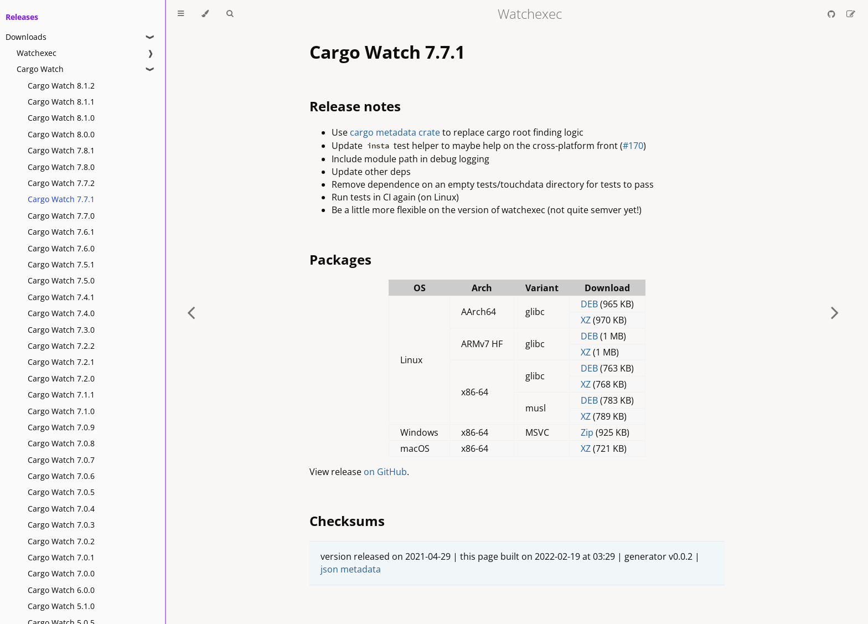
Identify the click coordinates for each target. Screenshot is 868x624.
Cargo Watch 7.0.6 (61, 476)
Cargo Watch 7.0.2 (61, 541)
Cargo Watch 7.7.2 (61, 183)
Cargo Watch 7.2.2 (61, 346)
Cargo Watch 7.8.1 (61, 150)
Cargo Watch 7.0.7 (61, 460)
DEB (589, 304)
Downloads (26, 37)
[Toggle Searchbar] (230, 14)
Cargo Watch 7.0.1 (61, 557)
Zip (587, 432)
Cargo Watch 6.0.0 (61, 590)
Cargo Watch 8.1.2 (61, 85)
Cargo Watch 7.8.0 (61, 167)
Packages (340, 259)
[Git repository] (832, 14)
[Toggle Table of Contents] (181, 14)
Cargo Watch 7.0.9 (61, 427)
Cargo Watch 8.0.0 (61, 134)
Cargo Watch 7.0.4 (61, 508)
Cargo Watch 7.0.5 (61, 492)
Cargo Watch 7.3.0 (61, 329)
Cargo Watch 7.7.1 (61, 199)
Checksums (347, 521)
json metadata (351, 569)
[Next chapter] (835, 312)
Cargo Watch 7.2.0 (61, 378)
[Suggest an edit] (851, 14)
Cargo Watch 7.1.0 (61, 411)
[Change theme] (205, 14)
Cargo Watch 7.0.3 (61, 524)
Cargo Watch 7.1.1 (61, 394)
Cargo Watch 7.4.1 (61, 297)
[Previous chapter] (191, 312)
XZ (586, 320)
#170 (633, 146)
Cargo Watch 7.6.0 (61, 248)
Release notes (355, 106)
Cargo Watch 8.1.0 (61, 117)
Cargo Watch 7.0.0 (61, 573)
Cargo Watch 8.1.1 (61, 101)
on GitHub (385, 472)
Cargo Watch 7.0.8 (61, 443)
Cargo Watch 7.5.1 (61, 264)
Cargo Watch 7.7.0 (61, 215)
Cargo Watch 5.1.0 (61, 606)
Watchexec (36, 53)
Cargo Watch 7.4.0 (61, 313)
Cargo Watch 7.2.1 (61, 362)
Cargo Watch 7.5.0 (61, 280)
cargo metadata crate (395, 132)
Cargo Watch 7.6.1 (61, 231)
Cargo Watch (40, 69)
